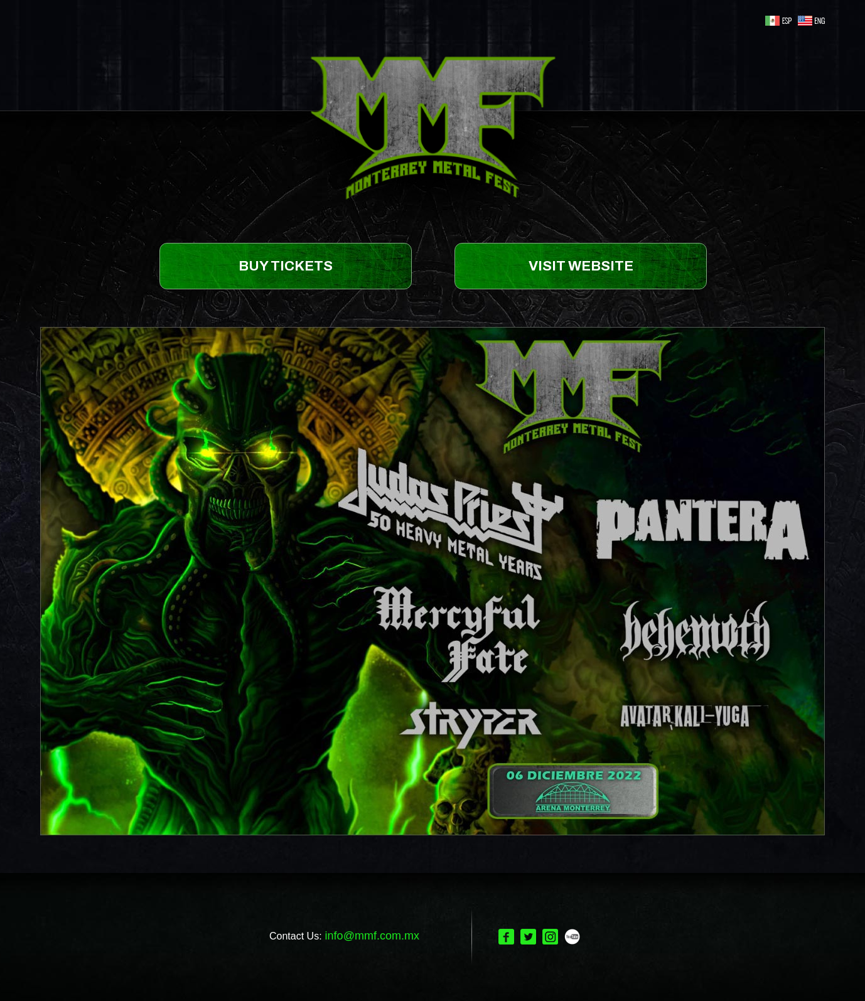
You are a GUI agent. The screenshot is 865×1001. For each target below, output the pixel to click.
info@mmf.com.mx (372, 935)
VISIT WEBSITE (581, 266)
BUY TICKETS (286, 266)
